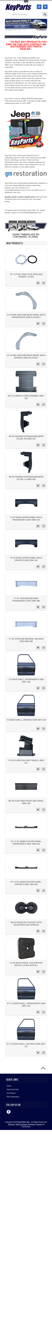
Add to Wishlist (38, 283)
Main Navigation (7, 14)
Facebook (9, 1112)
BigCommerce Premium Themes (29, 1124)
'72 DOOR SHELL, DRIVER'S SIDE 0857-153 (26, 720)
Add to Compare (43, 283)
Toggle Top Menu (26, 1)
